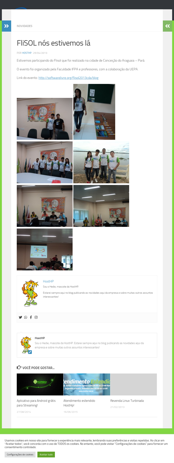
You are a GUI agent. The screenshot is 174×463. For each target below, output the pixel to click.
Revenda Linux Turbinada (127, 406)
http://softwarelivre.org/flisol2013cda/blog (68, 83)
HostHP (26, 58)
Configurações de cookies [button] (20, 454)
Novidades (24, 31)
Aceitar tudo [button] (46, 454)
